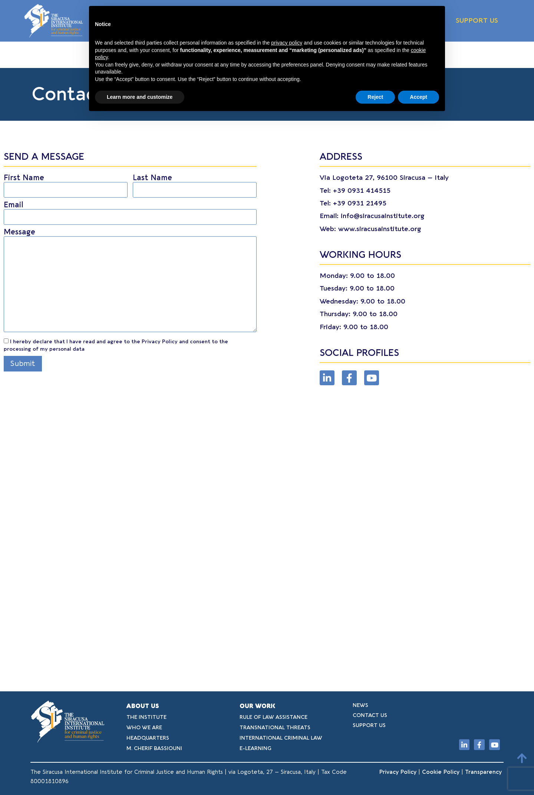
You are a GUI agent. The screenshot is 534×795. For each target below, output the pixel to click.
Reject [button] (375, 97)
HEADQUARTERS (147, 738)
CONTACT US (370, 715)
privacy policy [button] (286, 43)
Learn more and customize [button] (139, 97)
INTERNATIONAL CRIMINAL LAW (281, 738)
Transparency (484, 772)
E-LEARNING (255, 748)
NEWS (360, 705)
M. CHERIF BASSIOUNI (154, 748)
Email (130, 211)
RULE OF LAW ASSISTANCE (273, 717)
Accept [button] (418, 97)
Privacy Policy (397, 772)
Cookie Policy (440, 772)
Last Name (195, 184)
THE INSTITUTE (146, 717)
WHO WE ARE (144, 727)
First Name (66, 184)
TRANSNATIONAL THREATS (275, 727)
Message (130, 281)
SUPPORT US (477, 21)
